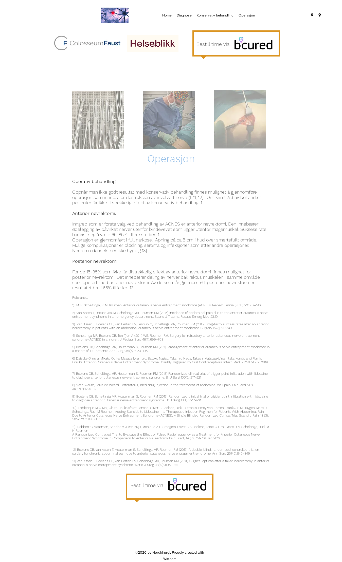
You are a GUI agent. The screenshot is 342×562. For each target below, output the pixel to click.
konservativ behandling (169, 192)
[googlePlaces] (312, 15)
